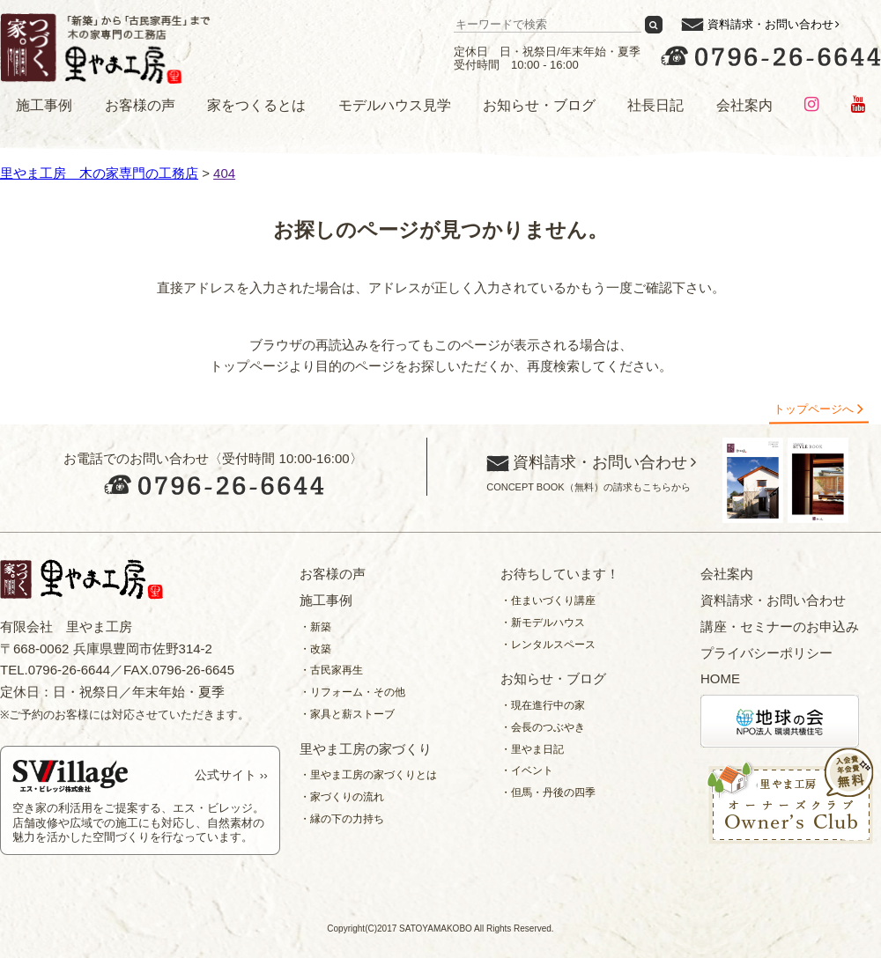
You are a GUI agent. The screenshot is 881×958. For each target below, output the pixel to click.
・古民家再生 (331, 670)
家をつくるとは (256, 105)
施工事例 (44, 105)
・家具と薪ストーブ (347, 714)
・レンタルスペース (548, 644)
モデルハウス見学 (394, 105)
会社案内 (744, 105)
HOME (720, 678)
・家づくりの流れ (342, 797)
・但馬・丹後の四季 (548, 792)
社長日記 (655, 105)
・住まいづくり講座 (548, 600)
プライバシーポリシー (766, 652)
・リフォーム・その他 (352, 692)
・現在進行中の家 (542, 705)
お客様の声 (140, 105)
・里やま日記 (532, 749)
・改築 (315, 649)
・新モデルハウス (542, 622)
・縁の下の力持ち (342, 819)
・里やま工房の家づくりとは (368, 775)
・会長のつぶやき (542, 727)
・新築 (315, 627)
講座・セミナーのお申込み (779, 626)
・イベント (526, 770)
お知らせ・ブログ (539, 105)
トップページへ (814, 409)
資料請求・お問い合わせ (770, 24)
